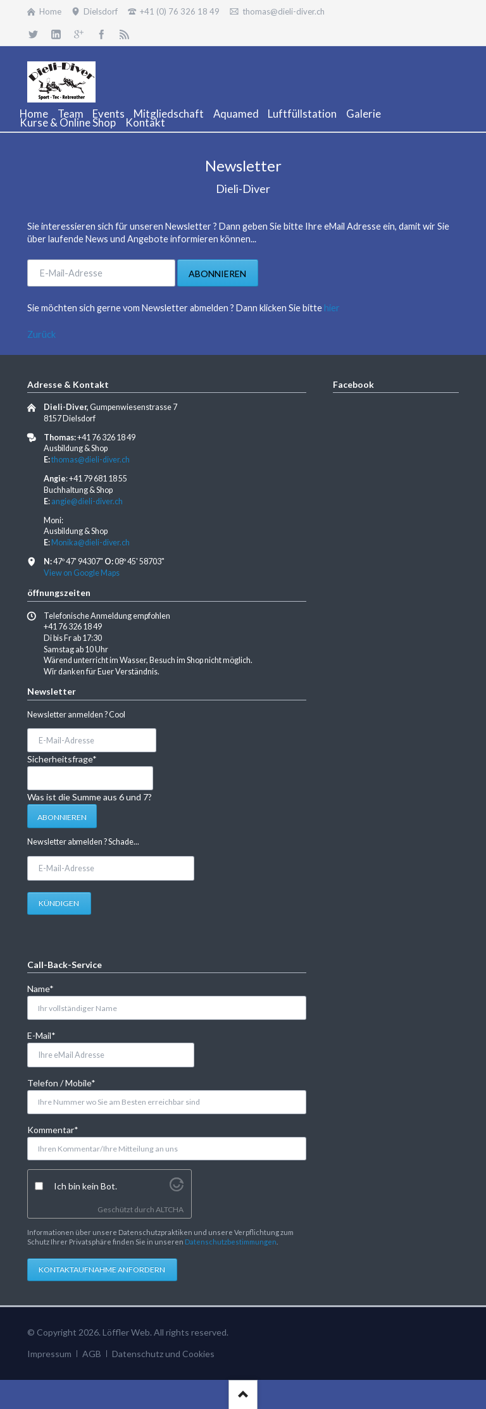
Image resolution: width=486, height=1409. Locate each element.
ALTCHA (170, 1209)
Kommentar (52, 1129)
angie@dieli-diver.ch (87, 501)
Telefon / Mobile (61, 1082)
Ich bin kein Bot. (85, 1186)
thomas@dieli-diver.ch (90, 459)
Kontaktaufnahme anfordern (102, 1269)
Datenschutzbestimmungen (231, 1242)
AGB (91, 1353)
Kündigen (59, 903)
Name (47, 988)
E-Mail (47, 1035)
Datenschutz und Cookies (163, 1353)
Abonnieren (217, 273)
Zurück (41, 334)
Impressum (49, 1353)
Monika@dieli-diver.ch (90, 542)
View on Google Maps (82, 573)
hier (332, 307)
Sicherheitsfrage (62, 758)
